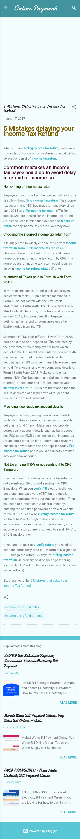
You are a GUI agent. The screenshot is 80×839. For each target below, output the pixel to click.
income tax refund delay (22, 607)
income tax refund (44, 158)
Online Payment (35, 8)
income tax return (15, 388)
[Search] (74, 8)
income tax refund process (24, 616)
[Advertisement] (40, 62)
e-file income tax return (39, 211)
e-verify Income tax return (56, 514)
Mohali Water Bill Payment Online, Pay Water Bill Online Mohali (33, 718)
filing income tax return (42, 200)
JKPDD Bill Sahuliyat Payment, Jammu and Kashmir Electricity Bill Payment (30, 661)
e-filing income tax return (40, 148)
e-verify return (44, 545)
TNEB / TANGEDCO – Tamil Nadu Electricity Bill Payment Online (30, 773)
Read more (68, 703)
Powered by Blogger (40, 831)
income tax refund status (32, 269)
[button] (74, 107)
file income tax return (44, 248)
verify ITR (40, 488)
